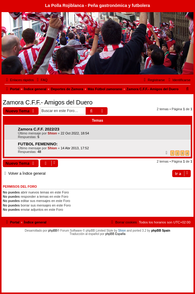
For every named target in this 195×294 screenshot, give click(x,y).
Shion (52, 133)
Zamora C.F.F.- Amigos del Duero (48, 102)
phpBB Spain (160, 230)
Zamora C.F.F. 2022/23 (38, 129)
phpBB (52, 230)
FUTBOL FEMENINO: (38, 144)
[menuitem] (41, 80)
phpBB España (115, 234)
